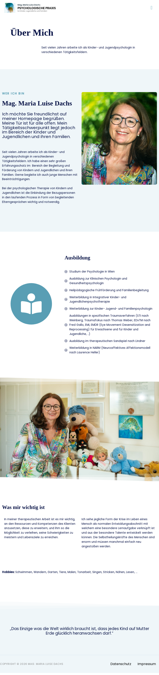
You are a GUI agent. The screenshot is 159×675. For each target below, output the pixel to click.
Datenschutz (120, 666)
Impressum (146, 666)
